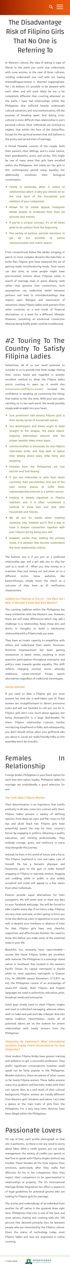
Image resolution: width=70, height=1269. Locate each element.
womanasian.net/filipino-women (24, 388)
